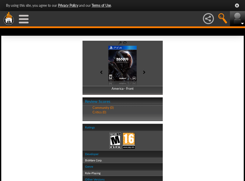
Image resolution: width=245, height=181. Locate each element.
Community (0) (103, 108)
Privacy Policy (68, 5)
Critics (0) (99, 112)
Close (237, 6)
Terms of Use (101, 5)
